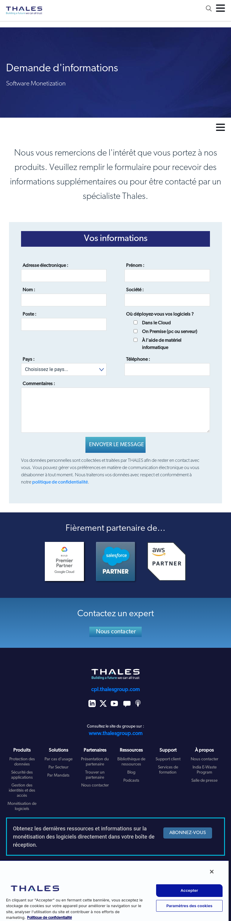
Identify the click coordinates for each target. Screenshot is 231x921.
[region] (114, 890)
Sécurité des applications (22, 775)
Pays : (29, 359)
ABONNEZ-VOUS (187, 832)
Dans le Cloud (156, 323)
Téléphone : (138, 359)
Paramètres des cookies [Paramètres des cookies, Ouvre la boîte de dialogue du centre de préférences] (189, 905)
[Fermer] (211, 871)
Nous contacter (116, 632)
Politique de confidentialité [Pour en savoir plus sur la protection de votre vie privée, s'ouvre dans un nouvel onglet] (49, 918)
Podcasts (131, 780)
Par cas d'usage (58, 759)
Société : (135, 290)
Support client (168, 759)
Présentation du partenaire (95, 762)
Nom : (29, 290)
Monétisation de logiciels (22, 806)
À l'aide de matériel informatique (161, 344)
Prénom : (135, 265)
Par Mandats (58, 775)
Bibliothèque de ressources (131, 762)
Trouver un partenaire (95, 775)
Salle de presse (204, 780)
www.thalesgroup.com (116, 734)
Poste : (29, 314)
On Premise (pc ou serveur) (169, 331)
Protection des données (22, 762)
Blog (131, 772)
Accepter (189, 890)
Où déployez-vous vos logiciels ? (160, 314)
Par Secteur (58, 767)
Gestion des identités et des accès (22, 790)
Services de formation (168, 770)
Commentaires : (39, 384)
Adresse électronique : (45, 265)
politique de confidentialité (60, 482)
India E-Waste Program (204, 770)
